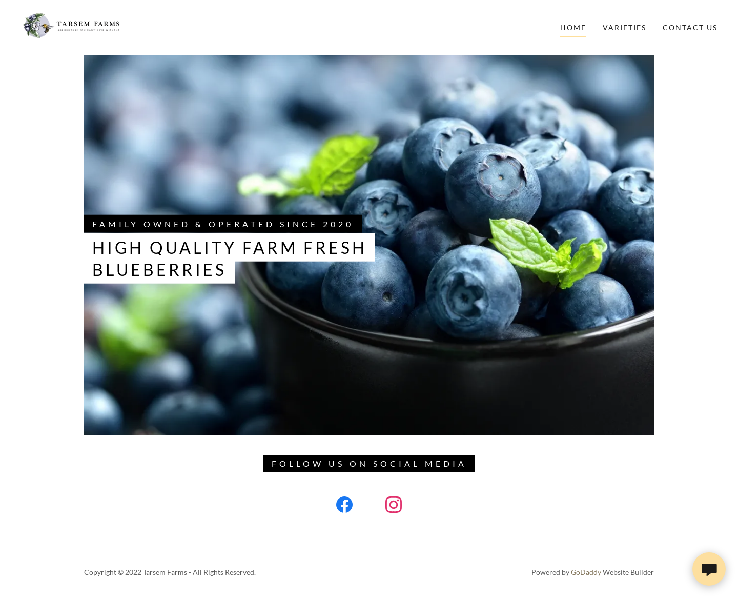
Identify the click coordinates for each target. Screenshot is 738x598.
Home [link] (573, 27)
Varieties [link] (624, 27)
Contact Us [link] (690, 27)
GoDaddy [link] (586, 572)
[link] (70, 26)
